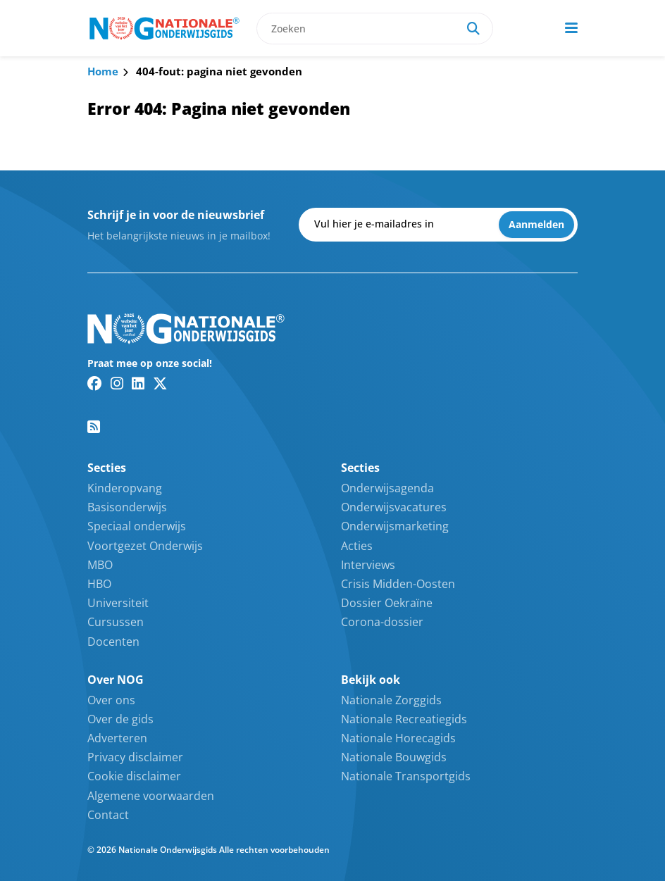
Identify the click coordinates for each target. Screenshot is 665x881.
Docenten (113, 641)
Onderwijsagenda (387, 488)
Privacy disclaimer (135, 757)
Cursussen (115, 622)
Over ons (111, 700)
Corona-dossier (382, 622)
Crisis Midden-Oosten (398, 584)
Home (102, 71)
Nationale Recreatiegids (404, 719)
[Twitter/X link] (160, 383)
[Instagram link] (117, 383)
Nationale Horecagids (398, 738)
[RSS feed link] (93, 427)
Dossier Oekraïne (387, 603)
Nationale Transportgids (406, 776)
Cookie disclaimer (134, 776)
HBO (99, 584)
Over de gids (120, 719)
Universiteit (118, 603)
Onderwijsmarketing (395, 526)
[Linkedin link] (138, 383)
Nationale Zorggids (391, 700)
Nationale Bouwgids (394, 757)
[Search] (473, 28)
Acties (357, 546)
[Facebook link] (94, 383)
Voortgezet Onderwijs (145, 546)
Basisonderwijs (127, 507)
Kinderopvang (124, 488)
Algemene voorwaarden (150, 796)
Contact (108, 815)
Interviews (368, 565)
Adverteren (117, 738)
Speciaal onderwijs (136, 526)
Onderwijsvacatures (394, 507)
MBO (100, 565)
